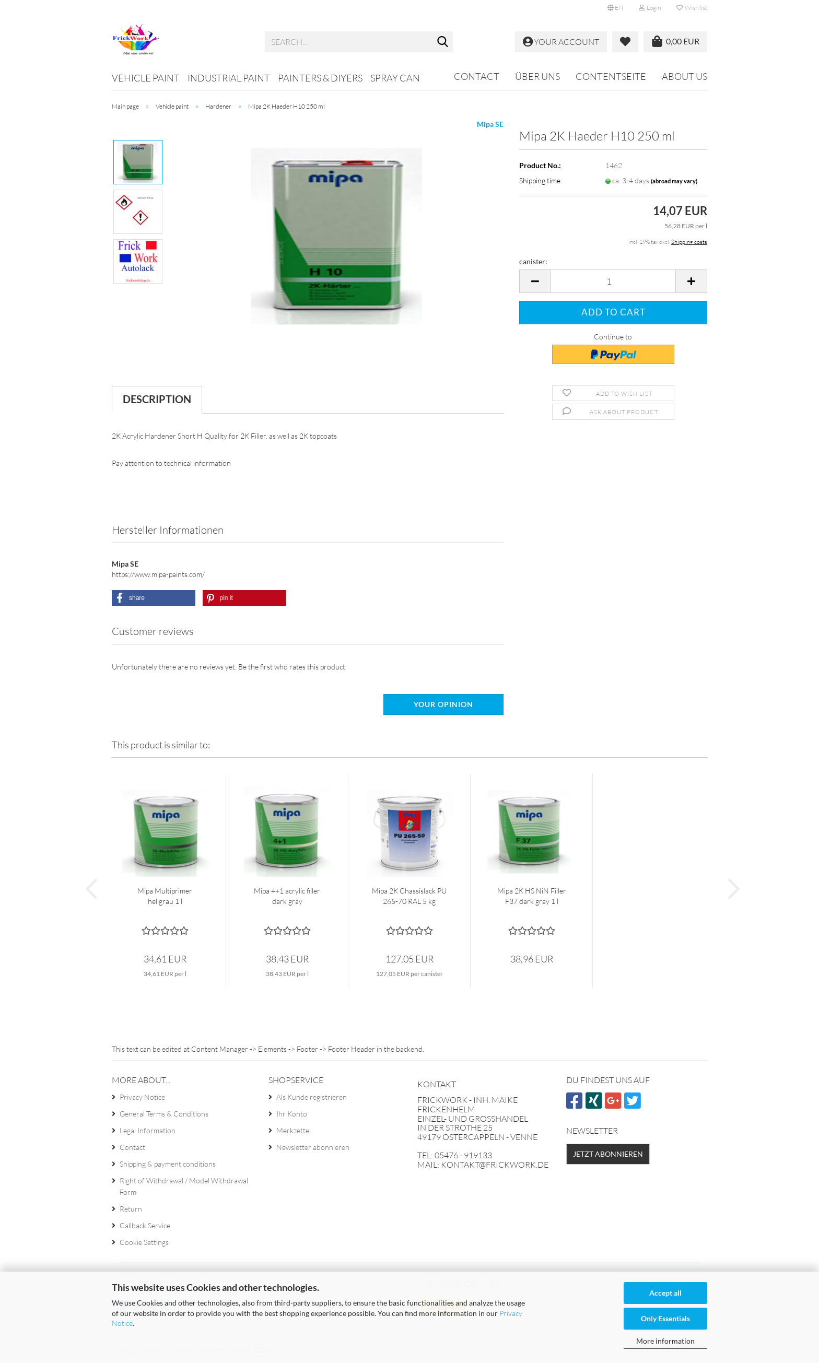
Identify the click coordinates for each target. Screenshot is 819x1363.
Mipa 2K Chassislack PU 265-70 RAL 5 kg (409, 896)
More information (665, 1340)
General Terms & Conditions (164, 1113)
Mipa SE (490, 124)
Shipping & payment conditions (168, 1163)
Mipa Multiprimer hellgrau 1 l (164, 896)
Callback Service (145, 1225)
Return (131, 1208)
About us (684, 76)
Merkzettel (293, 1130)
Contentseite (611, 76)
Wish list (691, 7)
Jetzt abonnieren (608, 1153)
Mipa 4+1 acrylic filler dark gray (287, 896)
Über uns (537, 76)
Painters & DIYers (320, 78)
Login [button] (650, 7)
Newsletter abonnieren (312, 1147)
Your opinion (443, 704)
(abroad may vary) (674, 181)
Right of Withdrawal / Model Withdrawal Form (184, 1186)
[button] (615, 8)
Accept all (665, 1292)
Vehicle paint (146, 78)
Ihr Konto (291, 1113)
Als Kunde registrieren (311, 1096)
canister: (533, 261)
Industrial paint (229, 78)
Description (157, 399)
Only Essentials (665, 1318)
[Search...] (443, 42)
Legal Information (148, 1130)
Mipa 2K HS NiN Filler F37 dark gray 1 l (531, 896)
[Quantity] (613, 281)
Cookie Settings (144, 1242)
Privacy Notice (142, 1096)
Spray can (395, 78)
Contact (476, 76)
